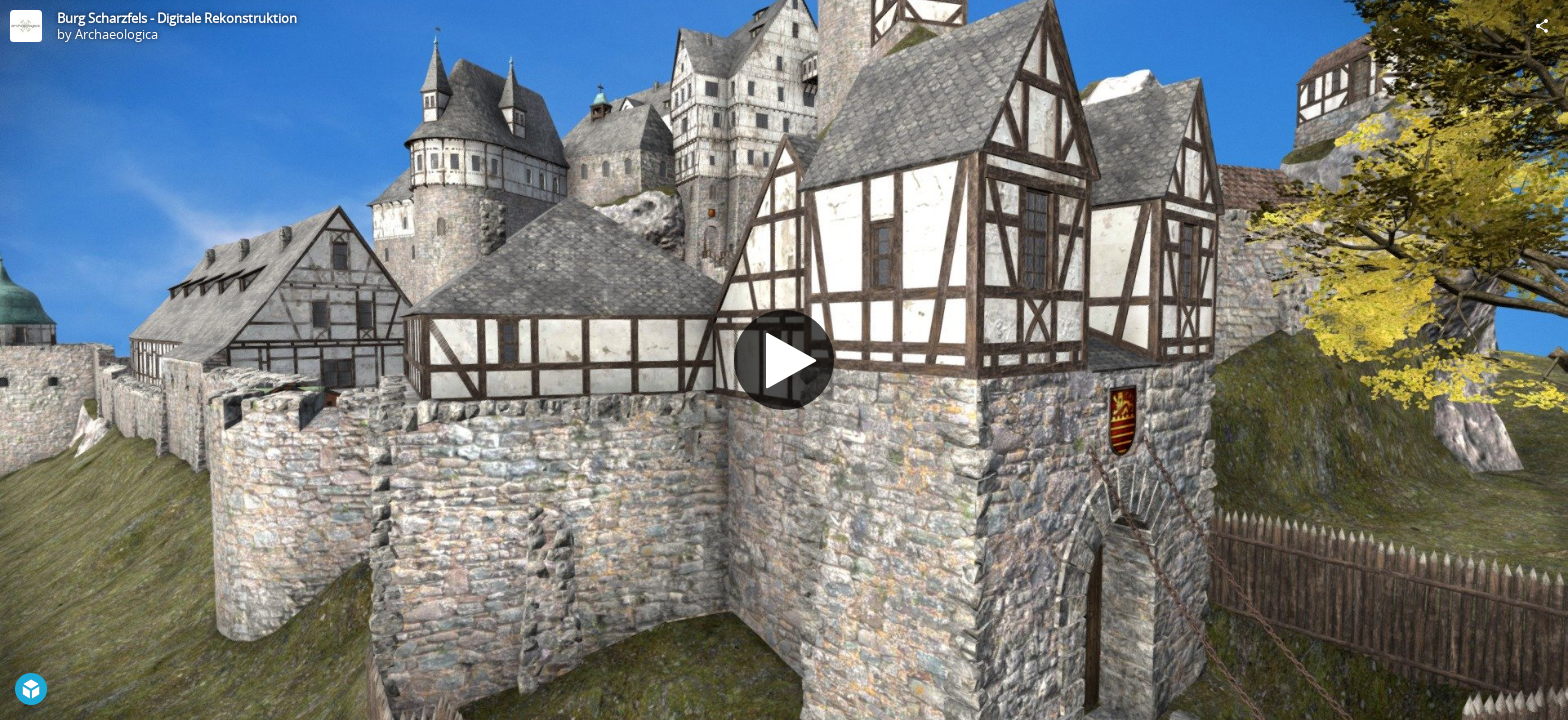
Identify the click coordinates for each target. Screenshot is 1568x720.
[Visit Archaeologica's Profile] (26, 26)
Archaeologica (116, 34)
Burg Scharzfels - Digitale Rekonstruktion (177, 18)
